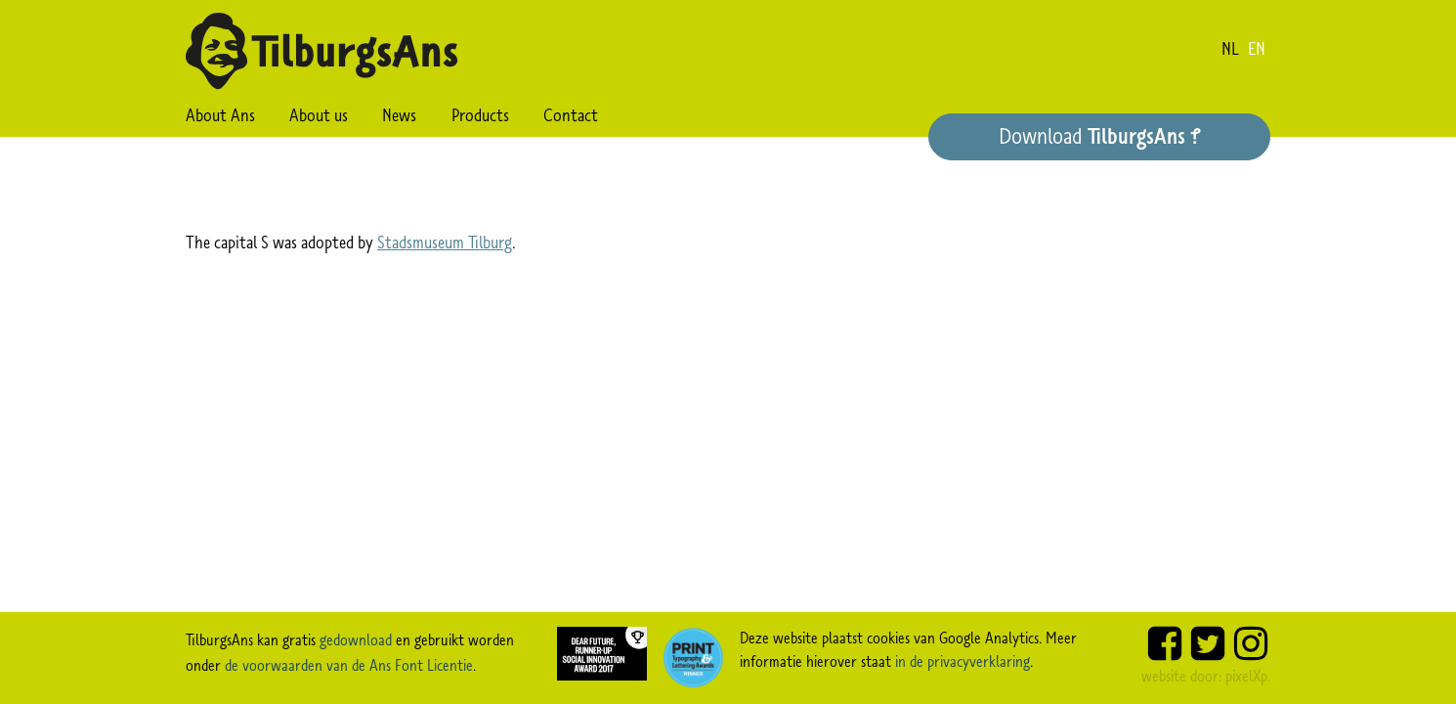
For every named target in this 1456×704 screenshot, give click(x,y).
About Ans (220, 115)
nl (1230, 49)
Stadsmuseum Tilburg (444, 242)
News (399, 115)
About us (318, 115)
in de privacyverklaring (962, 661)
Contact (570, 115)
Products (480, 115)
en (1256, 49)
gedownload (356, 639)
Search (632, 116)
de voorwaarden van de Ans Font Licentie (349, 665)
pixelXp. (1247, 675)
